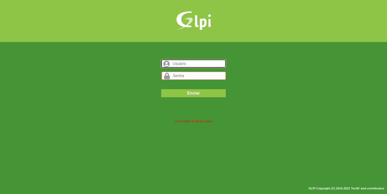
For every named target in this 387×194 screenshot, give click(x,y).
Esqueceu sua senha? (193, 112)
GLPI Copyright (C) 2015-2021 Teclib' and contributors (346, 188)
